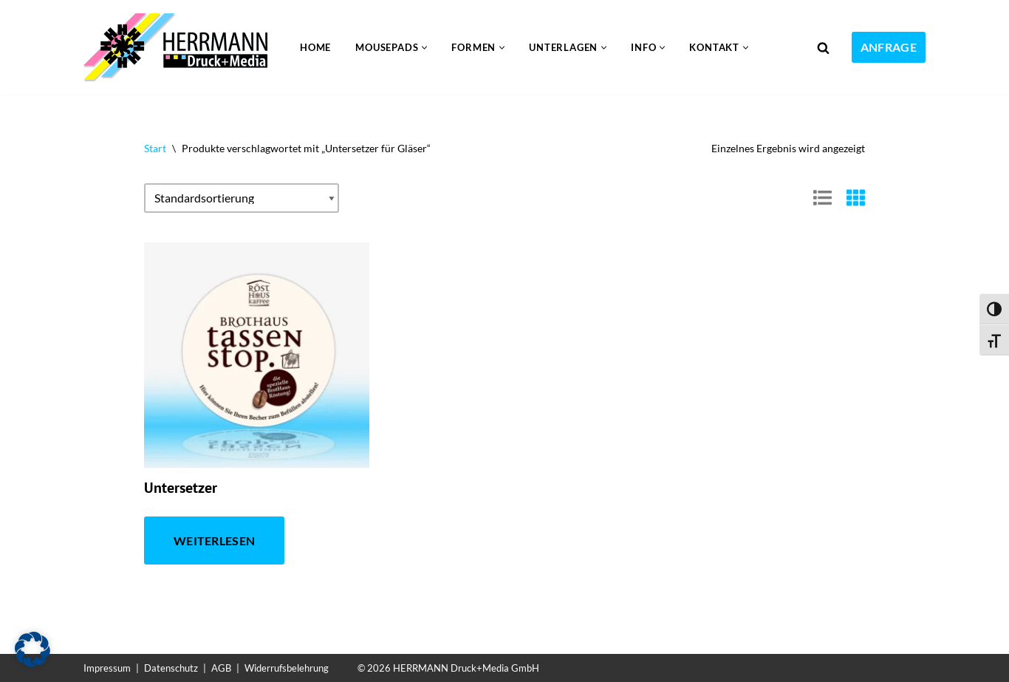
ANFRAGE (889, 47)
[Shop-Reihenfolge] (241, 198)
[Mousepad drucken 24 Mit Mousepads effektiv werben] (179, 47)
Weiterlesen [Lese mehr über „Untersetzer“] (214, 540)
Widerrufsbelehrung (286, 668)
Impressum (107, 668)
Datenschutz (171, 668)
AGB (221, 668)
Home (315, 47)
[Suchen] (823, 47)
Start (155, 148)
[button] (424, 47)
